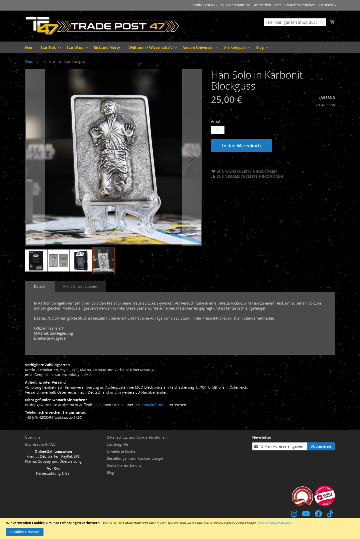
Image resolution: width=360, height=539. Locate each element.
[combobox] (295, 22)
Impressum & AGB (40, 444)
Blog (110, 472)
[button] (327, 5)
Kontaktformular (155, 404)
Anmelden (262, 5)
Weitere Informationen (275, 523)
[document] (180, 528)
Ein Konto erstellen (300, 5)
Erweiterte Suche (121, 451)
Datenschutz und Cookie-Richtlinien (137, 437)
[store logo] (102, 25)
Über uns (32, 437)
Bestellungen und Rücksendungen (135, 458)
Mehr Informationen (80, 286)
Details (40, 286)
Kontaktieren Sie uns (124, 465)
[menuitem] (28, 47)
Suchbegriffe (117, 444)
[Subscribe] (321, 446)
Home (29, 62)
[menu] (180, 47)
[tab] (39, 286)
